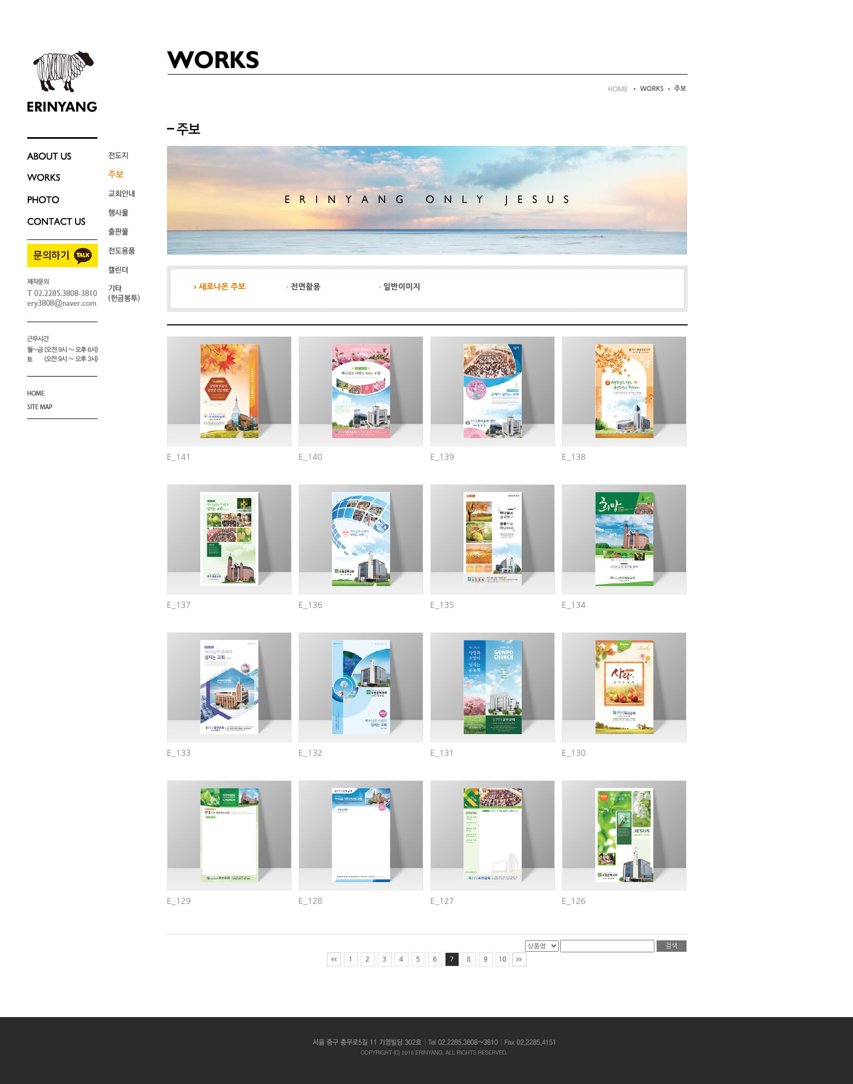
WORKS (652, 88)
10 (502, 959)
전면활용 (304, 287)
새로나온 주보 (220, 287)
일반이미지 (400, 287)
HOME (618, 89)
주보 (680, 88)
